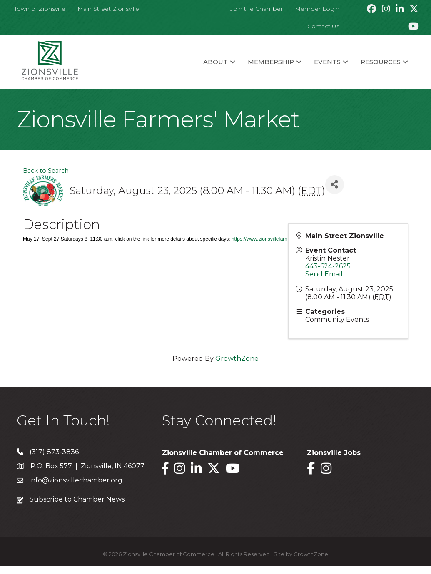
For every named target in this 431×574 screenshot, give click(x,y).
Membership (271, 62)
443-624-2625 (328, 266)
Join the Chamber (256, 8)
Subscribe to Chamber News (77, 499)
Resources (381, 62)
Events (327, 62)
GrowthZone (237, 359)
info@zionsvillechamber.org (76, 480)
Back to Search (46, 170)
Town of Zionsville (39, 8)
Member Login (317, 8)
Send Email (324, 274)
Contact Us (323, 26)
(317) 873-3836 (54, 452)
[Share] (334, 184)
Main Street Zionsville (108, 8)
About (215, 62)
